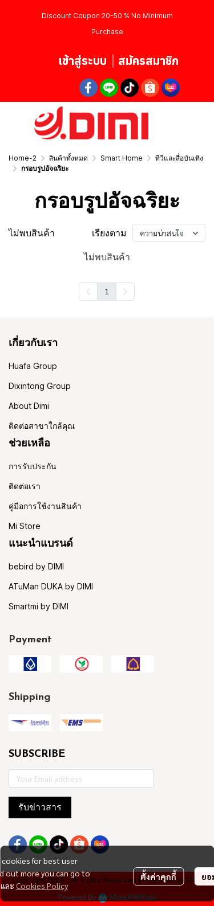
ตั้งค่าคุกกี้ (158, 876)
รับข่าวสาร (40, 807)
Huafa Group (33, 366)
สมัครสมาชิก (148, 60)
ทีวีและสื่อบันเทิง (179, 158)
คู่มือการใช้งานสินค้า (45, 506)
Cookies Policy (42, 885)
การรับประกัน (32, 466)
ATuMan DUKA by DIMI (51, 586)
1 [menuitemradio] (106, 291)
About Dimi (29, 406)
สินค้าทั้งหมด (68, 158)
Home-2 (23, 158)
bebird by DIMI (36, 566)
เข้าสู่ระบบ (82, 60)
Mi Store (25, 526)
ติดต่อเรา (25, 486)
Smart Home (121, 158)
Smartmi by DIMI (38, 606)
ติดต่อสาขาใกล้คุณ (42, 426)
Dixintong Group (40, 386)
